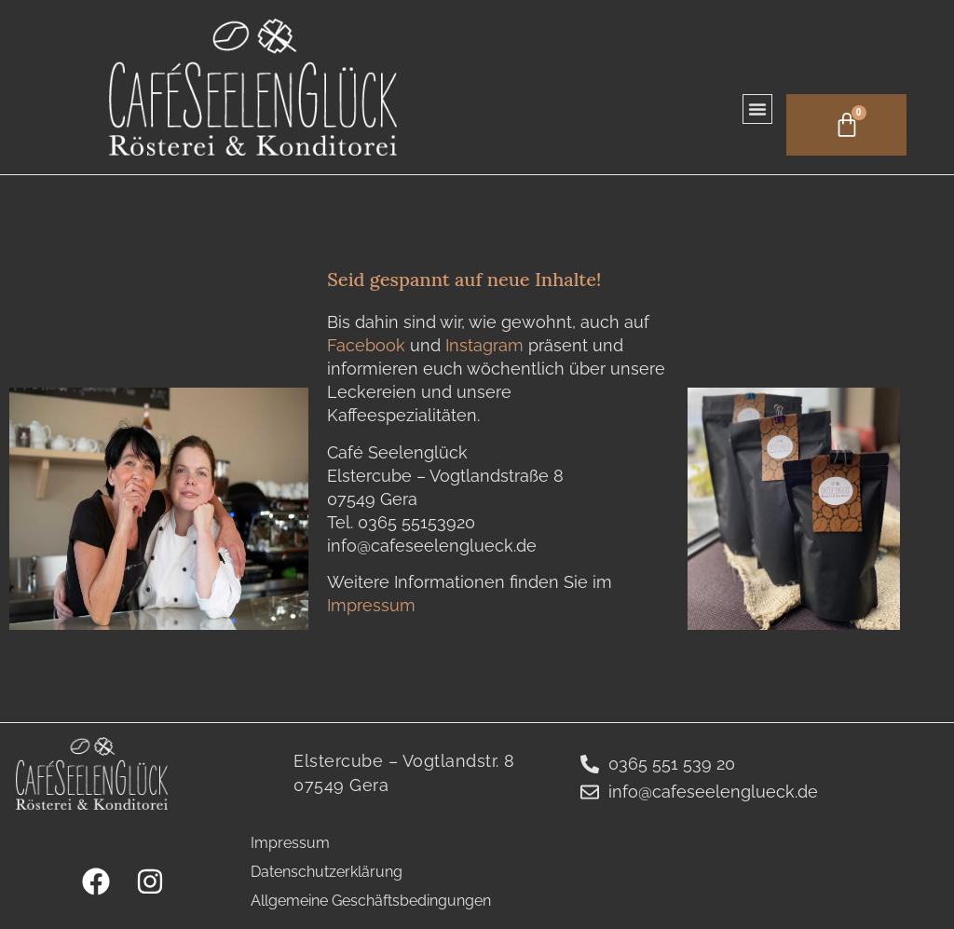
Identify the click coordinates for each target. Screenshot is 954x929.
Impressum (371, 605)
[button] (751, 107)
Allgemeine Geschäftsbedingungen (371, 900)
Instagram (486, 345)
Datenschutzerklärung (326, 872)
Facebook (368, 345)
